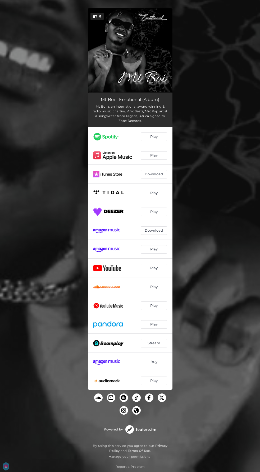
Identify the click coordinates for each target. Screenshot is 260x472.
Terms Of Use (139, 451)
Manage (114, 457)
